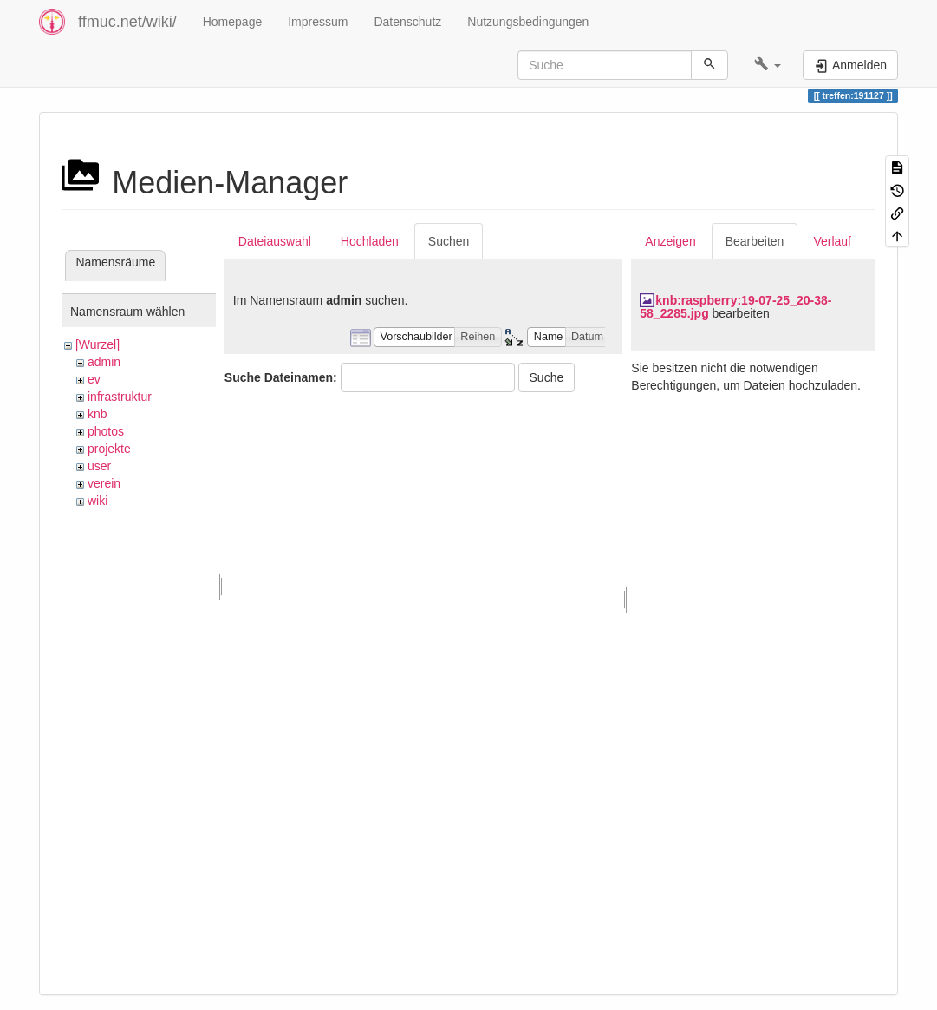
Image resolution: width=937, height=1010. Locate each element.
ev (94, 379)
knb (97, 414)
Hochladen (370, 241)
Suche (547, 377)
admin (104, 362)
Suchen (448, 241)
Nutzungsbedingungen (528, 22)
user (99, 466)
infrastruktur (120, 396)
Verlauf (832, 241)
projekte (109, 449)
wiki (97, 501)
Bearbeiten (755, 241)
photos (106, 431)
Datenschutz (407, 22)
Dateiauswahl (274, 241)
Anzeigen (670, 241)
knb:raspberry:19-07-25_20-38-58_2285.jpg (735, 306)
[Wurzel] (97, 344)
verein (104, 483)
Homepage (233, 22)
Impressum (318, 22)
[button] (767, 65)
